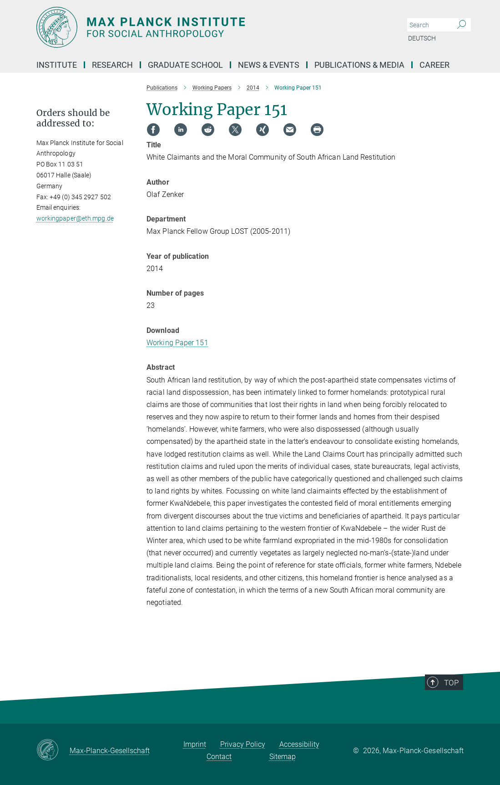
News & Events (268, 64)
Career (434, 64)
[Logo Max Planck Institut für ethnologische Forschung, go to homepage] (207, 27)
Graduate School (185, 64)
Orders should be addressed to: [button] (73, 118)
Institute (56, 64)
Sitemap (282, 756)
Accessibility (299, 744)
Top (457, 700)
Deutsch (422, 38)
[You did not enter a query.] (428, 25)
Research (112, 64)
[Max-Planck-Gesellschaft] (53, 750)
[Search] (461, 25)
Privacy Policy (242, 744)
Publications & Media (359, 64)
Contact (219, 756)
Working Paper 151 (177, 342)
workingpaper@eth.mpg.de (75, 218)
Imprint (194, 744)
